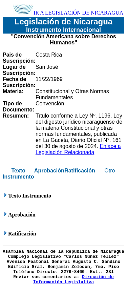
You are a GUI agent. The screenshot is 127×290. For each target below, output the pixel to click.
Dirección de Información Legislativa (73, 279)
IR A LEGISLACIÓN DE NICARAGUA (68, 13)
